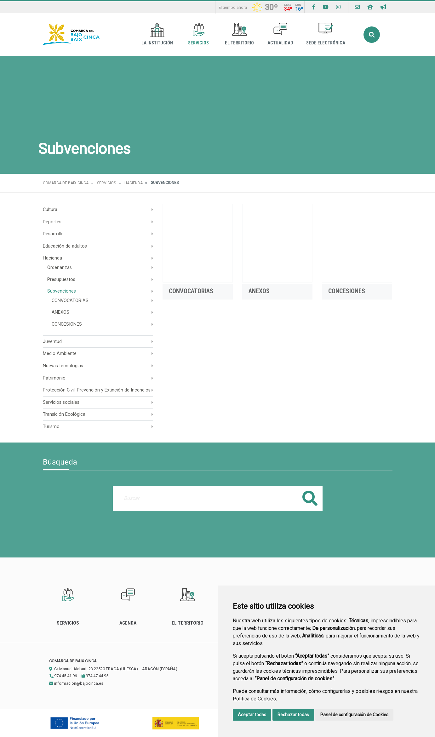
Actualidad (280, 34)
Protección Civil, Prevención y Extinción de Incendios (97, 390)
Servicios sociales (61, 402)
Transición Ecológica (64, 414)
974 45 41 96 (63, 675)
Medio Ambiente (60, 353)
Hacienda (133, 183)
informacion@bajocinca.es (76, 683)
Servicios (198, 34)
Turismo (51, 426)
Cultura (50, 209)
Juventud (52, 341)
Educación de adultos (65, 246)
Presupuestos (61, 279)
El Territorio (239, 34)
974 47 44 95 (94, 675)
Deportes (52, 222)
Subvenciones (61, 291)
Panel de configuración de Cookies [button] (354, 714)
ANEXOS (60, 312)
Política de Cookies (254, 699)
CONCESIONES (67, 324)
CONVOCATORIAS (70, 300)
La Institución (157, 34)
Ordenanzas (59, 267)
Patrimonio (54, 378)
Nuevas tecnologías (63, 365)
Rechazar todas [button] (293, 714)
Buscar (371, 34)
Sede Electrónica (325, 34)
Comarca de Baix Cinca (66, 183)
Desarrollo (53, 234)
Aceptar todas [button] (252, 714)
